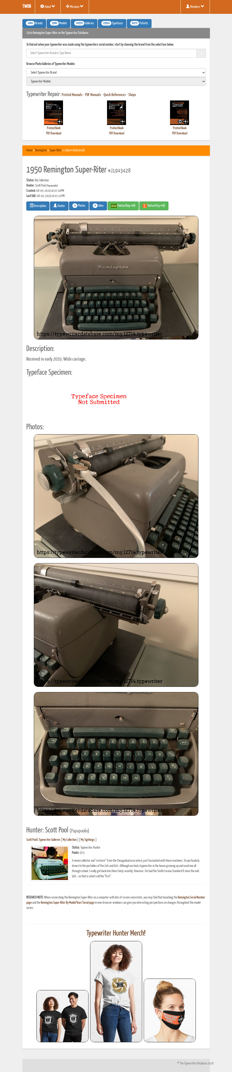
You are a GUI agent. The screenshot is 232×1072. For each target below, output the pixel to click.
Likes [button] (98, 205)
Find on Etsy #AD (154, 206)
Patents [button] (139, 23)
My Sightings (88, 840)
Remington (41, 150)
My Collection (70, 840)
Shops (132, 95)
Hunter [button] (59, 206)
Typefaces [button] (112, 23)
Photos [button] (78, 205)
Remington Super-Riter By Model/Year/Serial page (68, 902)
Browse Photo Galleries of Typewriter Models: (50, 64)
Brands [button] (34, 23)
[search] (116, 72)
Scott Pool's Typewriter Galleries (43, 840)
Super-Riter (55, 150)
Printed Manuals (72, 95)
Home (29, 150)
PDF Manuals (93, 95)
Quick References (115, 95)
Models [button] (58, 23)
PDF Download (53, 133)
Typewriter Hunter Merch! (116, 933)
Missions (75, 6)
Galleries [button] (84, 23)
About (47, 6)
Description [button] (38, 206)
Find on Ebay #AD (123, 206)
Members (195, 6)
